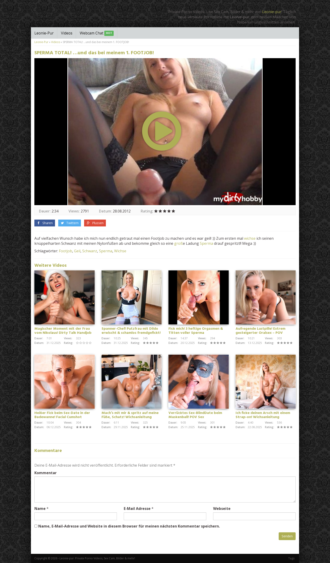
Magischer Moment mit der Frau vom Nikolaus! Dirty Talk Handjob (62, 331)
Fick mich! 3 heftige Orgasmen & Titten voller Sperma (195, 331)
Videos (66, 32)
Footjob (65, 250)
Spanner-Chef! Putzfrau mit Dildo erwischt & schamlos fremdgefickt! (131, 331)
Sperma (206, 243)
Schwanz (89, 250)
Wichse (120, 250)
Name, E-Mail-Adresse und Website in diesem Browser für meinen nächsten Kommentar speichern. (129, 526)
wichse (250, 238)
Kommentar (45, 472)
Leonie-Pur (44, 32)
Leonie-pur (271, 11)
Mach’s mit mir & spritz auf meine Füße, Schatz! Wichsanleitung (130, 415)
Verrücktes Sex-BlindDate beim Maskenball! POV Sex (195, 415)
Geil (77, 250)
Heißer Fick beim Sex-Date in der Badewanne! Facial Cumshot (62, 415)
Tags (291, 558)
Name (40, 508)
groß (178, 243)
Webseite (222, 508)
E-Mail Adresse (137, 508)
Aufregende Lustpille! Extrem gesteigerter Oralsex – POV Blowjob (260, 333)
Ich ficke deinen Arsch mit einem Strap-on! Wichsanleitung (263, 415)
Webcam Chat (97, 33)
